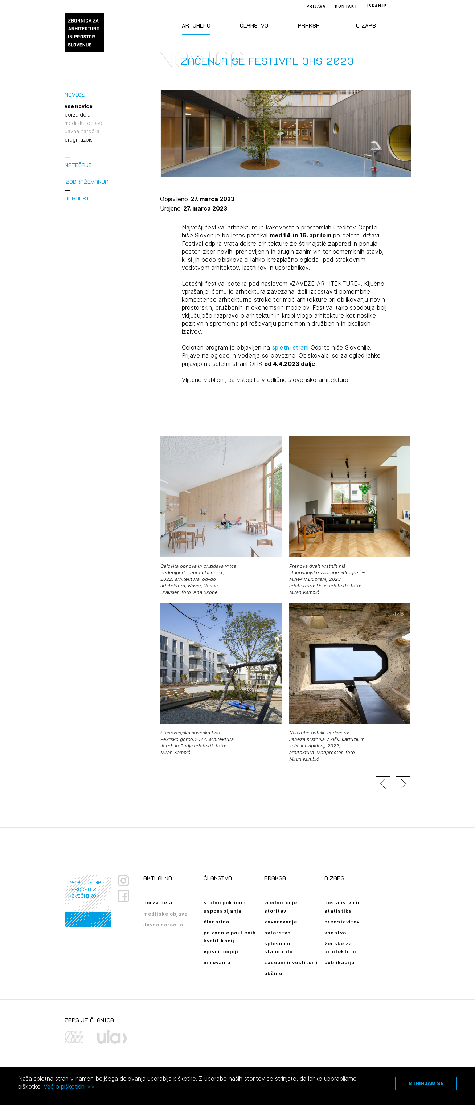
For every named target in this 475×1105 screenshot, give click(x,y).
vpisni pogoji (221, 951)
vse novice (79, 106)
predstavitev (342, 921)
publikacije (339, 962)
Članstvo (254, 25)
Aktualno (196, 25)
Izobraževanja (86, 182)
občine (273, 973)
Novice (75, 94)
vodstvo (335, 932)
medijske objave (84, 123)
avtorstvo (277, 932)
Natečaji (78, 165)
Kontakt (346, 6)
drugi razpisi (79, 139)
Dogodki (77, 198)
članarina (216, 921)
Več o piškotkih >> (69, 1086)
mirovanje (217, 962)
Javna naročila (82, 131)
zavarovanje (280, 921)
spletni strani (290, 347)
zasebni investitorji (291, 962)
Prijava (316, 6)
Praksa (309, 25)
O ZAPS (366, 25)
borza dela (77, 114)
